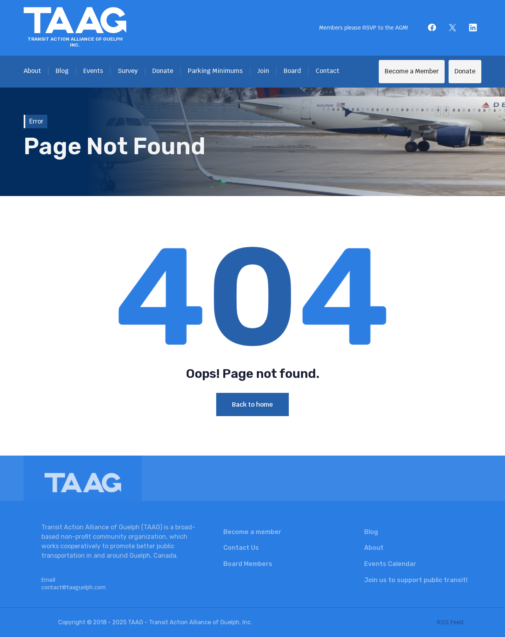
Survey (128, 71)
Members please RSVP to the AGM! (363, 27)
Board (292, 71)
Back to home (252, 404)
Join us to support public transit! (416, 580)
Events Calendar (390, 564)
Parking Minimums (215, 71)
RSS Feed (436, 622)
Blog (62, 71)
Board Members (247, 564)
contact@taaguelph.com (73, 587)
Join (263, 71)
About (32, 71)
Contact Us (241, 547)
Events (93, 71)
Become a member (252, 532)
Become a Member (412, 71)
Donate (162, 71)
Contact (327, 71)
